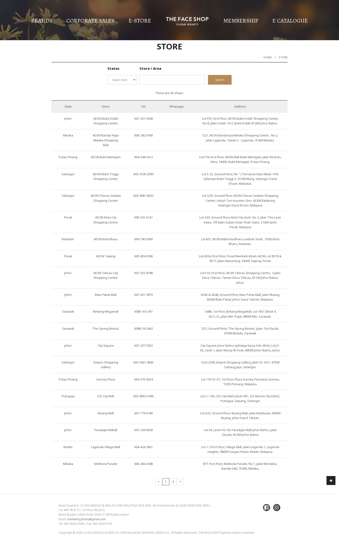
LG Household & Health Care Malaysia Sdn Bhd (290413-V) (126, 533)
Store (283, 57)
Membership (240, 20)
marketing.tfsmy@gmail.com (86, 519)
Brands (41, 20)
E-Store (140, 20)
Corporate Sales (90, 20)
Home (267, 57)
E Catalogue (290, 20)
